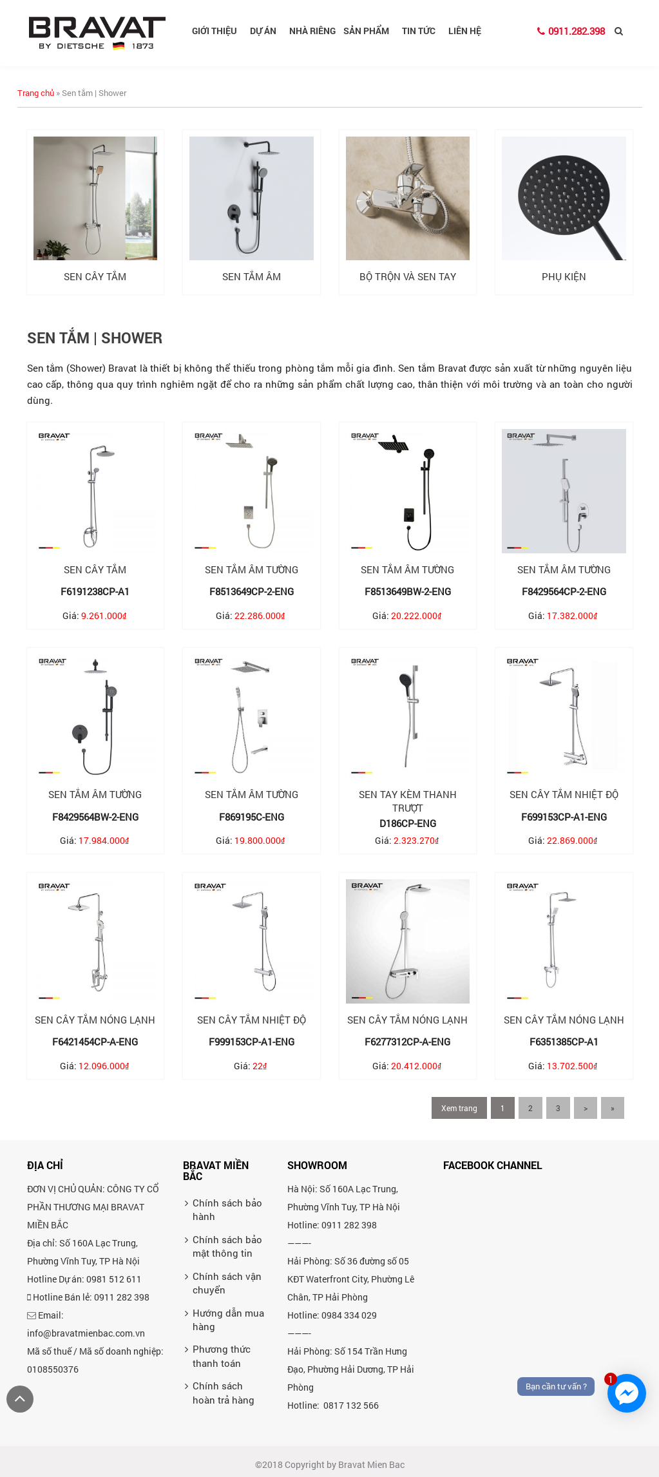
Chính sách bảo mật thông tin (227, 1459)
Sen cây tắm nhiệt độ (564, 794)
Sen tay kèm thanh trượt (408, 801)
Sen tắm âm (251, 276)
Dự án (267, 30)
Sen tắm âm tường (251, 569)
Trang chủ (35, 93)
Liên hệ (464, 30)
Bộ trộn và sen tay (407, 276)
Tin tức (423, 30)
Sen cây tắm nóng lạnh (95, 1019)
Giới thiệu (219, 30)
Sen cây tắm (95, 276)
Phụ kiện (564, 276)
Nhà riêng (312, 30)
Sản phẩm (370, 30)
